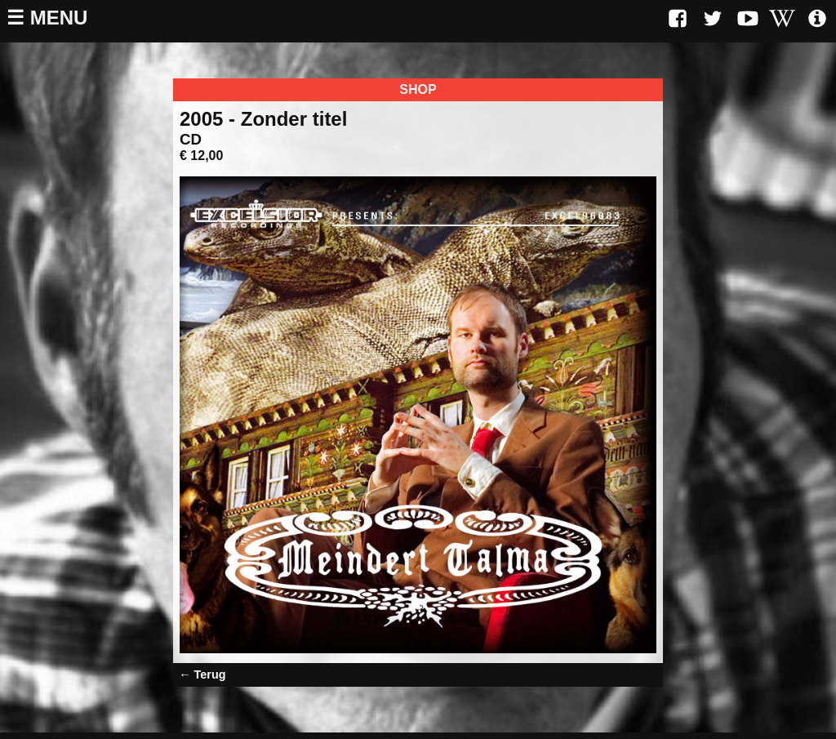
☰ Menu (47, 18)
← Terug (202, 674)
